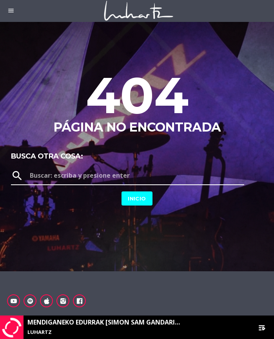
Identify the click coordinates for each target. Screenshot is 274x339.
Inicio (137, 198)
